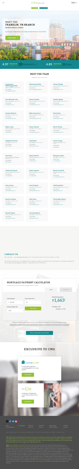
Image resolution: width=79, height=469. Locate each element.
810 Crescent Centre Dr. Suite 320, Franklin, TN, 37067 (45, 257)
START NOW (13, 38)
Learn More (27, 374)
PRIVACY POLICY (41, 426)
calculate (33, 308)
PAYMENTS (34, 8)
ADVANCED (66, 289)
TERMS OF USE (65, 426)
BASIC (51, 289)
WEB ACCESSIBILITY (10, 426)
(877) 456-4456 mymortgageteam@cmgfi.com (17, 257)
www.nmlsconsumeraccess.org (17, 446)
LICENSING (21, 425)
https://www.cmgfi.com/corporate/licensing (43, 461)
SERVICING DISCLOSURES (53, 426)
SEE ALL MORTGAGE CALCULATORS (39, 333)
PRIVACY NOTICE (31, 426)
